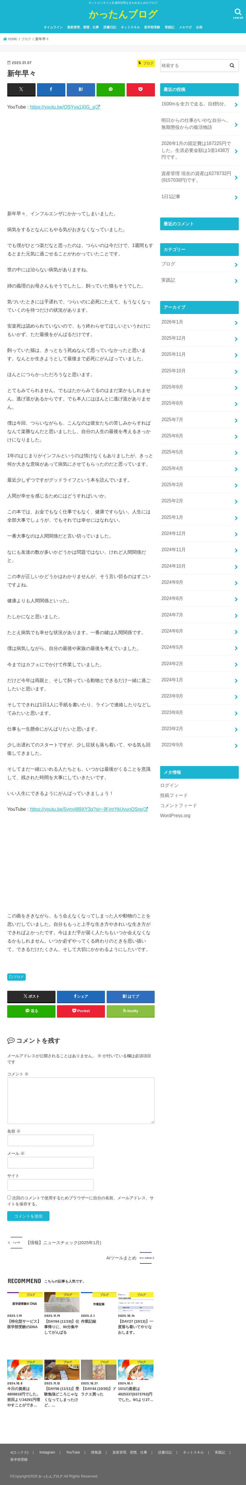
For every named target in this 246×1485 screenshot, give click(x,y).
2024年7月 (171, 587)
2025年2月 (171, 480)
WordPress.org (174, 778)
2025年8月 (171, 389)
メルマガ (185, 27)
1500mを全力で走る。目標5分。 (193, 103)
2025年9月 (171, 373)
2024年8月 (171, 572)
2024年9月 (171, 557)
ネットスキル (130, 27)
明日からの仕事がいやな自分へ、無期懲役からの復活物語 (196, 121)
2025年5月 (171, 435)
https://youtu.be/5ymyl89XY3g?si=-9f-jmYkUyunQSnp (86, 808)
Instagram (47, 1452)
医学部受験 (152, 27)
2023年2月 (171, 694)
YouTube (73, 1452)
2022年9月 (171, 710)
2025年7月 (171, 404)
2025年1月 (171, 496)
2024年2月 (171, 633)
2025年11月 (172, 343)
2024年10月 (172, 542)
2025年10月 (172, 358)
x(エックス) (19, 1452)
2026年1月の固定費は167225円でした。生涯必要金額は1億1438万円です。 (196, 146)
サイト (13, 1175)
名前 (14, 1131)
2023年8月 (171, 679)
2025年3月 (171, 465)
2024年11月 (172, 526)
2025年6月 (171, 419)
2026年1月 (171, 312)
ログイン (168, 749)
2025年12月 (172, 328)
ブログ (18, 977)
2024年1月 (171, 648)
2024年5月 (171, 618)
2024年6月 (171, 603)
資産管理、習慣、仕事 (83, 27)
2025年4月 (171, 450)
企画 (199, 27)
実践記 (169, 27)
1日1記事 (170, 190)
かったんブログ (123, 14)
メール (16, 1153)
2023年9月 (171, 664)
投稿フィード (173, 759)
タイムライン (53, 27)
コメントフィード (177, 768)
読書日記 (109, 27)
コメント (18, 1073)
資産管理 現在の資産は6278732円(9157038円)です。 (194, 171)
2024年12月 (172, 511)
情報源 (96, 1452)
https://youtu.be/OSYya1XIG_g (62, 106)
